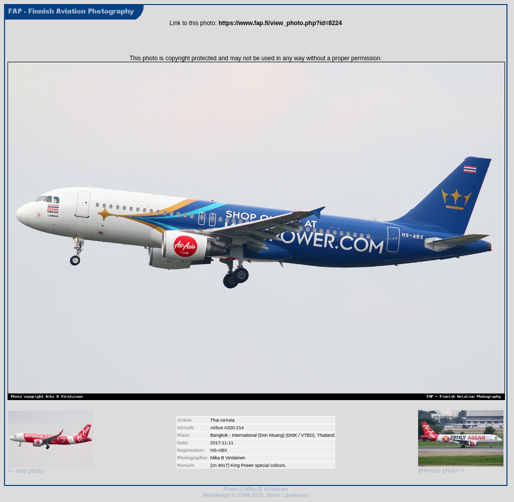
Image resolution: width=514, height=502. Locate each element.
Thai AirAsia (222, 420)
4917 (223, 465)
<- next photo (50, 468)
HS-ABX (218, 450)
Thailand (325, 435)
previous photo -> (460, 467)
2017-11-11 (221, 442)
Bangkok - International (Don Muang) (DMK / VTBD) (262, 435)
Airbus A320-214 (227, 427)
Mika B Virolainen (227, 457)
